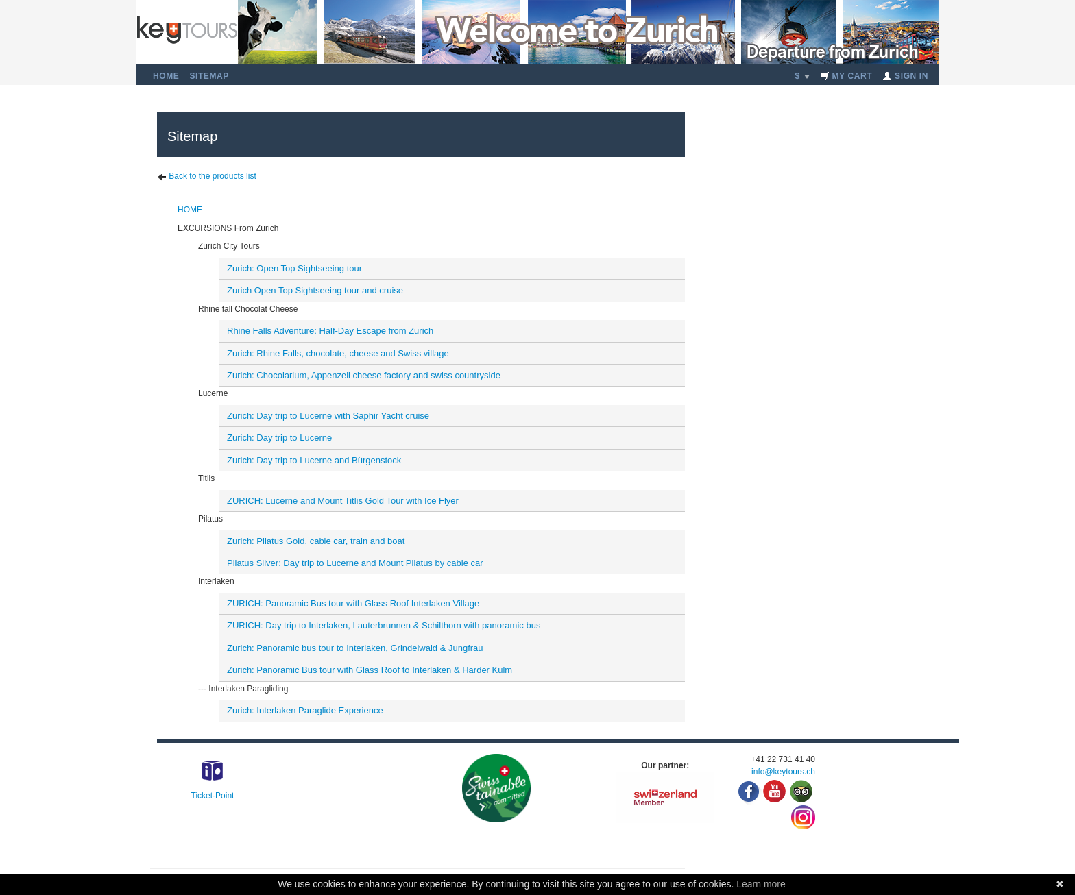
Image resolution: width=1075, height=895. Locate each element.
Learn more (761, 884)
